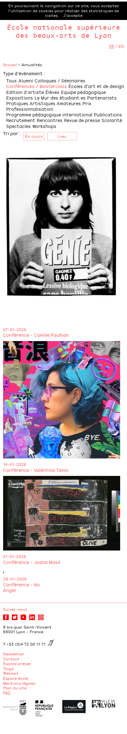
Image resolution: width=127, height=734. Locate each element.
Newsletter (13, 654)
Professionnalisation (29, 108)
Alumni (25, 80)
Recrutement (20, 120)
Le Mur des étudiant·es (60, 97)
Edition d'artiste (25, 92)
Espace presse (17, 663)
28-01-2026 (15, 579)
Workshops (44, 126)
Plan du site (14, 688)
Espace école (15, 678)
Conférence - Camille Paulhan (36, 334)
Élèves (52, 92)
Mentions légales (19, 683)
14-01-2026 (14, 464)
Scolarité (111, 120)
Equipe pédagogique (83, 92)
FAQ (6, 693)
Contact (11, 659)
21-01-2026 (14, 556)
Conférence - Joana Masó (31, 562)
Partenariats (102, 97)
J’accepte (72, 15)
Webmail (10, 673)
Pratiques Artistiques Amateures (43, 103)
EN (121, 46)
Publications (108, 114)
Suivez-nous (15, 609)
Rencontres (50, 120)
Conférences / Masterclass (36, 86)
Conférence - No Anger (21, 587)
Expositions (19, 97)
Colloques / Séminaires (60, 80)
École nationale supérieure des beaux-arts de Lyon (63, 31)
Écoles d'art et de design (96, 86)
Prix (87, 103)
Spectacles (18, 126)
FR (111, 46)
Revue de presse (82, 120)
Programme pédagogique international (49, 114)
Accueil (10, 64)
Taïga (8, 668)
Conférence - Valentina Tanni (35, 470)
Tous (11, 80)
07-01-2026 (14, 329)
